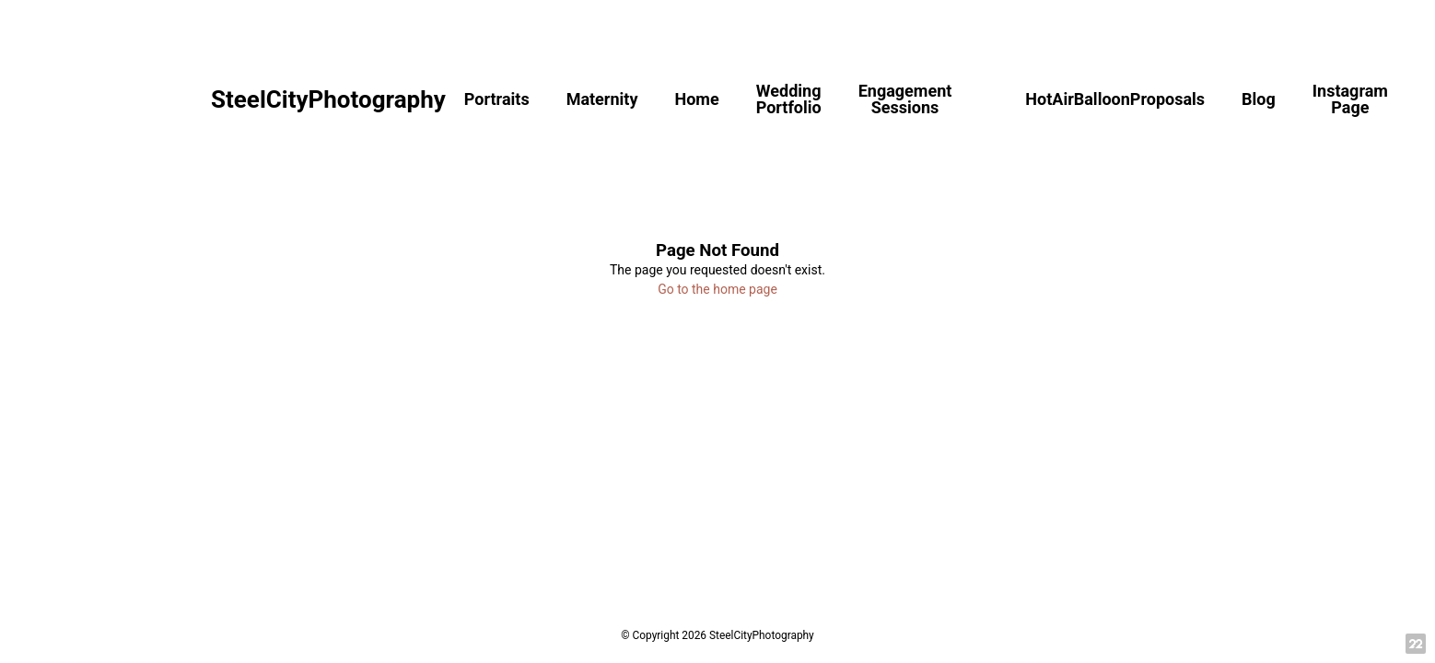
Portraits (497, 99)
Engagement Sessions (905, 99)
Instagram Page (1350, 99)
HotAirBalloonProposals (1115, 99)
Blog (1259, 99)
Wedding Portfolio (789, 99)
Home (696, 99)
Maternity (602, 99)
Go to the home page (717, 289)
